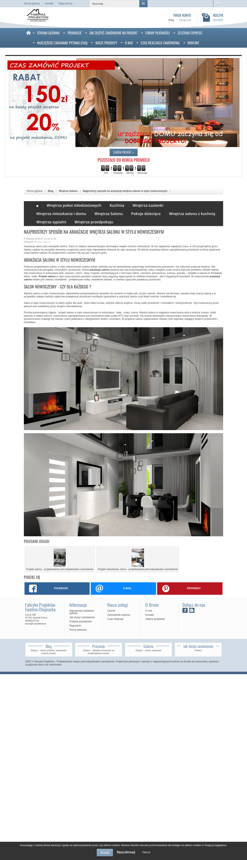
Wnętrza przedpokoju (94, 221)
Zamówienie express (118, 614)
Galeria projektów (155, 619)
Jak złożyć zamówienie (82, 617)
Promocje (75, 32)
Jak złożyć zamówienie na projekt (113, 32)
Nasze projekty (106, 42)
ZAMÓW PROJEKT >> (123, 152)
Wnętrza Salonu (108, 213)
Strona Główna (48, 32)
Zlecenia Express (190, 32)
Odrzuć (146, 852)
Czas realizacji (115, 619)
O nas (129, 42)
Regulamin (75, 625)
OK (143, 3)
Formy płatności (158, 32)
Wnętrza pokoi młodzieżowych (74, 205)
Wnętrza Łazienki (148, 205)
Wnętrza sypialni (51, 221)
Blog (218, 3)
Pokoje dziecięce (146, 213)
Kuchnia (117, 205)
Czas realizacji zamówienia (160, 42)
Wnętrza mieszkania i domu (61, 213)
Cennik (111, 610)
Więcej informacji (126, 852)
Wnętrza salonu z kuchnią (192, 213)
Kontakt (193, 42)
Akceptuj (104, 852)
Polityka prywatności (80, 621)
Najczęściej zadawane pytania (81, 612)
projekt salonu (66, 312)
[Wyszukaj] (114, 3)
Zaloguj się (185, 20)
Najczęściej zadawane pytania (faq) (62, 42)
